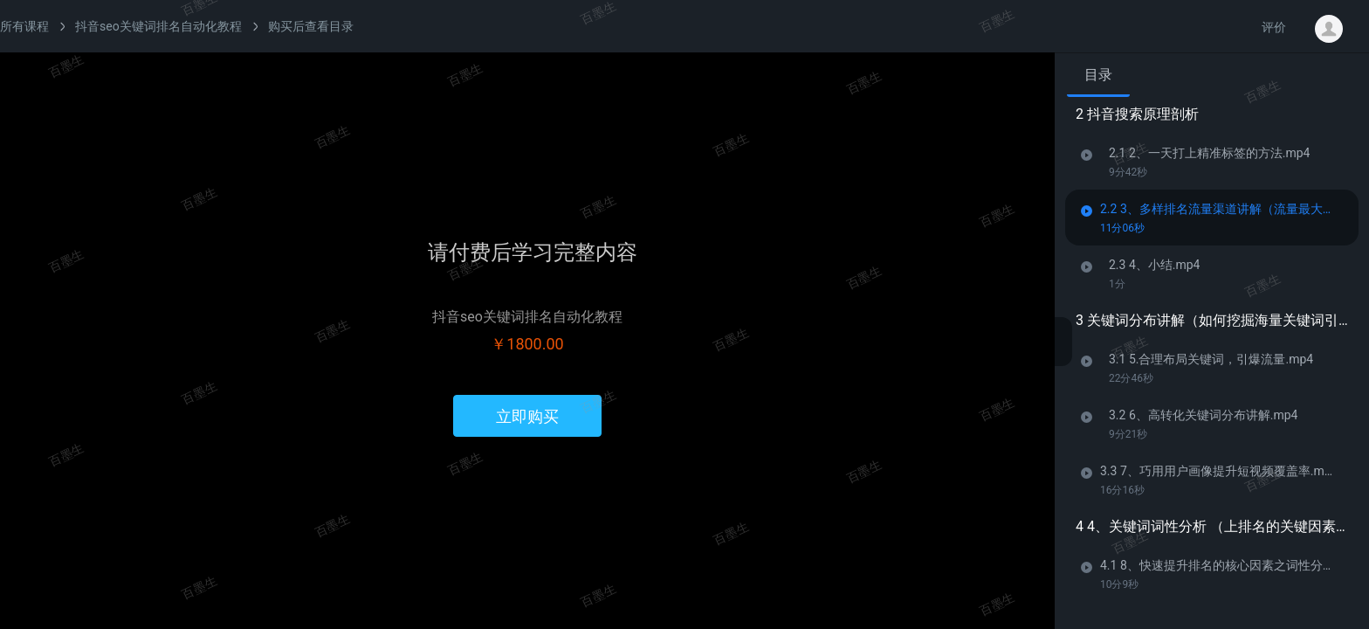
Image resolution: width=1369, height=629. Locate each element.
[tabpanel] (1212, 357)
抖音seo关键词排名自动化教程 (158, 26)
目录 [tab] (1098, 74)
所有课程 (24, 26)
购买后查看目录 (311, 26)
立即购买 (527, 416)
